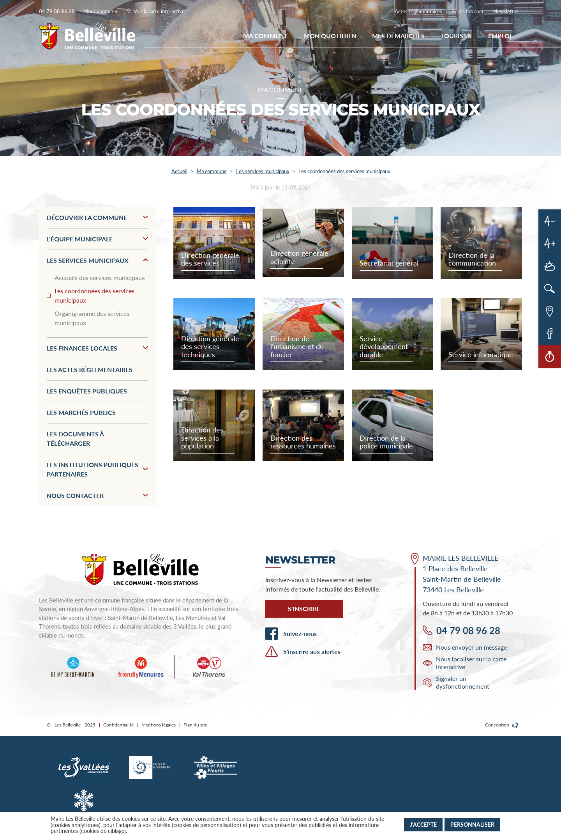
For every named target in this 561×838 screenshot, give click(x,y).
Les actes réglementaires (89, 369)
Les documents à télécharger (75, 438)
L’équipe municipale (97, 239)
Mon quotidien (330, 35)
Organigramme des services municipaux (92, 318)
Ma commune (265, 35)
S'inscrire (304, 608)
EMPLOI (500, 35)
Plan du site (195, 725)
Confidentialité (118, 725)
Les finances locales (97, 348)
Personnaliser (472, 824)
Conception (501, 725)
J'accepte (423, 824)
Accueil (179, 171)
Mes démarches (398, 35)
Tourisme (456, 35)
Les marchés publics (81, 412)
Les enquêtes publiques (87, 391)
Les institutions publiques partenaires (97, 469)
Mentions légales (158, 725)
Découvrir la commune (97, 217)
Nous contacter (97, 495)
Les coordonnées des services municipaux (94, 295)
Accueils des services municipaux (100, 277)
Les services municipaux (262, 171)
